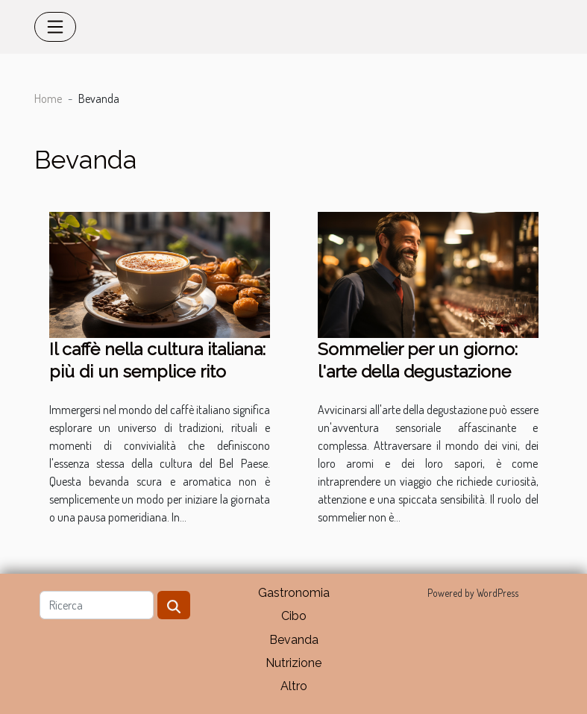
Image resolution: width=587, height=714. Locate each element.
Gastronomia (294, 593)
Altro (293, 686)
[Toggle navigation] (55, 27)
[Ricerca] (97, 605)
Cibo (294, 616)
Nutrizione (293, 663)
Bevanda (293, 640)
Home (48, 98)
